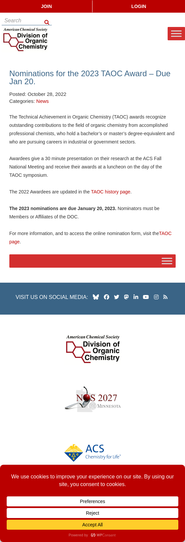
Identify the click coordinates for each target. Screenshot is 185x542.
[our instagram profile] (156, 297)
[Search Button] (47, 20)
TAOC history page (110, 191)
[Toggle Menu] (176, 34)
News (42, 101)
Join (46, 6)
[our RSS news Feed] (165, 297)
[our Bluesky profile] (96, 297)
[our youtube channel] (146, 297)
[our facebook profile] (106, 297)
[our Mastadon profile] (126, 297)
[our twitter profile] (116, 297)
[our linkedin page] (136, 297)
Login (138, 6)
